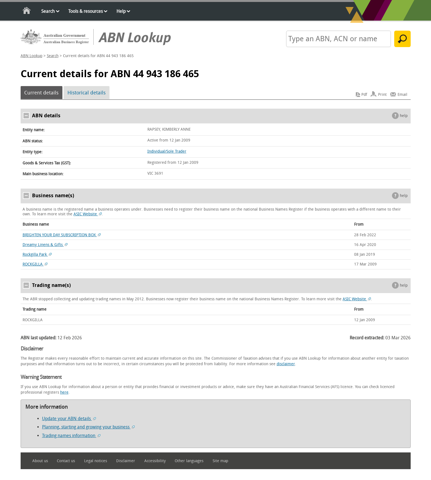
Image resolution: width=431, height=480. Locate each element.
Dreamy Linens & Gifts (45, 244)
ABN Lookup (31, 55)
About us (40, 461)
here (64, 392)
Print (382, 94)
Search (48, 11)
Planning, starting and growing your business (88, 427)
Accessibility (155, 461)
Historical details (86, 93)
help (404, 115)
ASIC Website (88, 214)
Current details (41, 93)
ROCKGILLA (35, 264)
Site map (220, 461)
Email (402, 94)
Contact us (66, 461)
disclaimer (286, 364)
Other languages (189, 461)
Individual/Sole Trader (166, 151)
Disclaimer (125, 461)
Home (27, 11)
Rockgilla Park (37, 254)
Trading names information (71, 435)
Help (121, 11)
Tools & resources (85, 11)
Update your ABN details (69, 418)
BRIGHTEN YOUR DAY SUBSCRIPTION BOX (62, 235)
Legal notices (95, 461)
